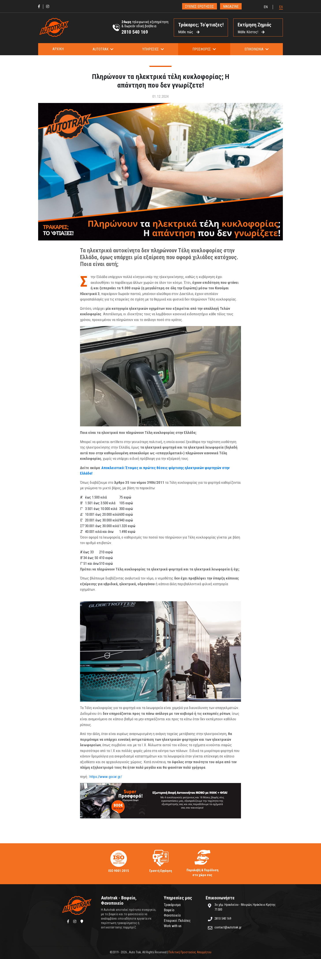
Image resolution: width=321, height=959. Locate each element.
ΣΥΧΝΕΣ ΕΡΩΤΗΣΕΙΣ (199, 6)
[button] (103, 49)
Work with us (172, 926)
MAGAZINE (231, 6)
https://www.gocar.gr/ (106, 776)
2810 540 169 (134, 32)
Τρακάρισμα (172, 905)
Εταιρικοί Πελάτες (177, 921)
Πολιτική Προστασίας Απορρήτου (189, 952)
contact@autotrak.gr (228, 927)
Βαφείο (169, 910)
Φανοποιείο (172, 915)
